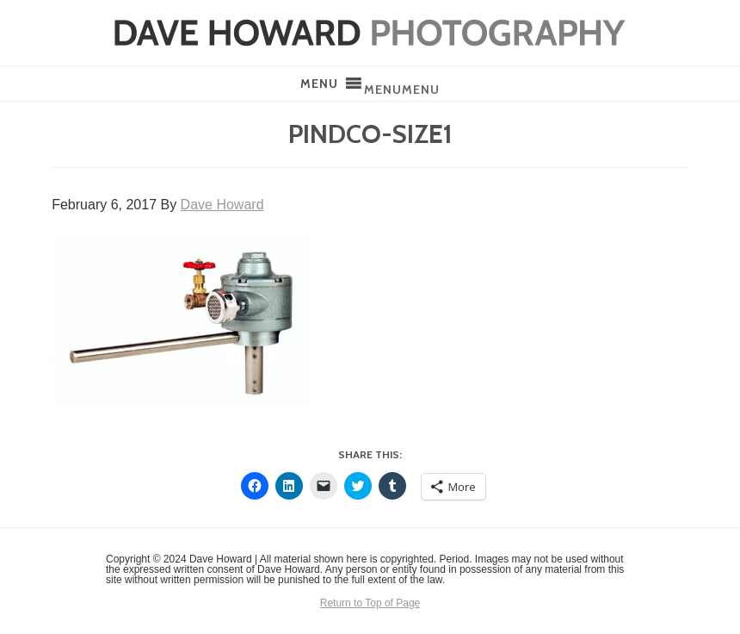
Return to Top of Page (370, 603)
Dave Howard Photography (370, 32)
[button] (402, 89)
